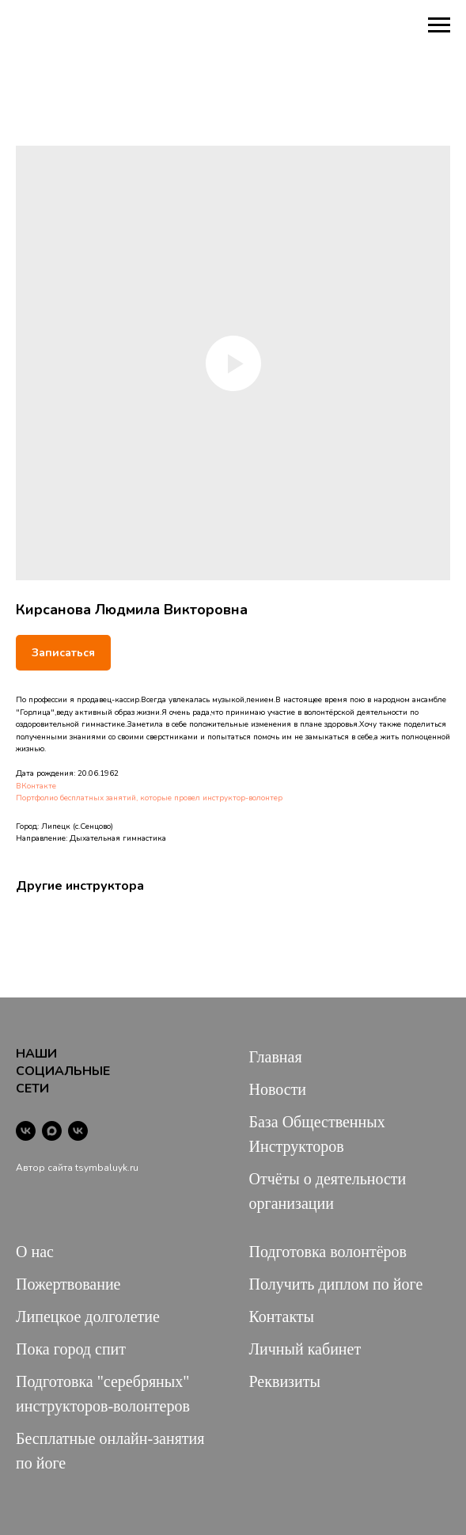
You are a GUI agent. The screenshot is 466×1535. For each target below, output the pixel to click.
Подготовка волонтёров (328, 1251)
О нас (35, 1251)
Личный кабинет (305, 1349)
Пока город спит (71, 1349)
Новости (278, 1089)
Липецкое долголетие (88, 1316)
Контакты (282, 1316)
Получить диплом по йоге (336, 1284)
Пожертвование (68, 1284)
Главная (275, 1057)
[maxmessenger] (52, 1131)
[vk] (26, 1131)
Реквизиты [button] (284, 1381)
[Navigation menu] (439, 25)
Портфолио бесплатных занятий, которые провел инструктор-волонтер (149, 798)
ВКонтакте (36, 786)
